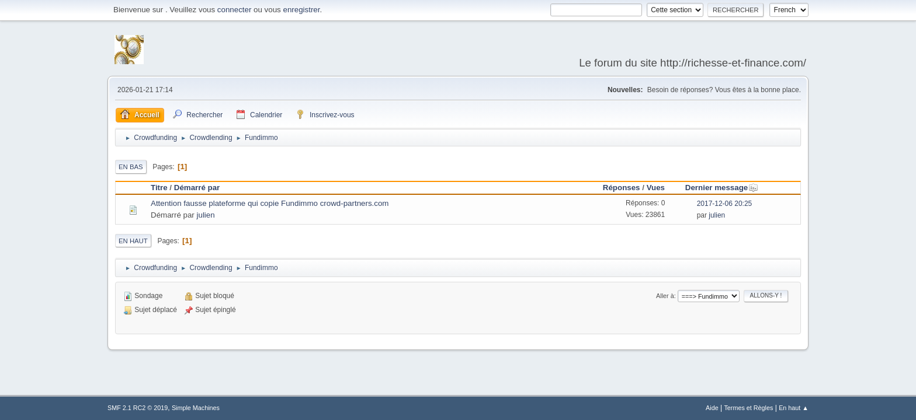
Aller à (665, 295)
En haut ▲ (794, 407)
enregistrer (301, 9)
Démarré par (197, 187)
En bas (131, 166)
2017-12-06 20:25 (724, 204)
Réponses (621, 187)
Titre (159, 187)
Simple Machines (196, 407)
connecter (234, 9)
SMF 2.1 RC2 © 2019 (137, 407)
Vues (656, 187)
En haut (133, 240)
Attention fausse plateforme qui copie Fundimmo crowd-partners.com (269, 203)
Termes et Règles (748, 407)
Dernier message (721, 187)
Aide (712, 407)
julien (206, 215)
